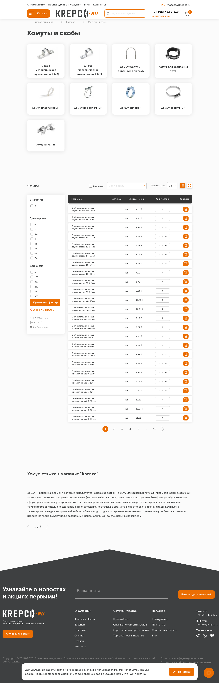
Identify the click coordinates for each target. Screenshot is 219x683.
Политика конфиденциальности (182, 658)
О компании (35, 4)
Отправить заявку (18, 633)
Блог (87, 4)
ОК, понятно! (181, 671)
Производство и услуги (63, 4)
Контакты (99, 4)
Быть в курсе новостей (196, 594)
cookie (29, 673)
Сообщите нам (39, 327)
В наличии (37, 199)
